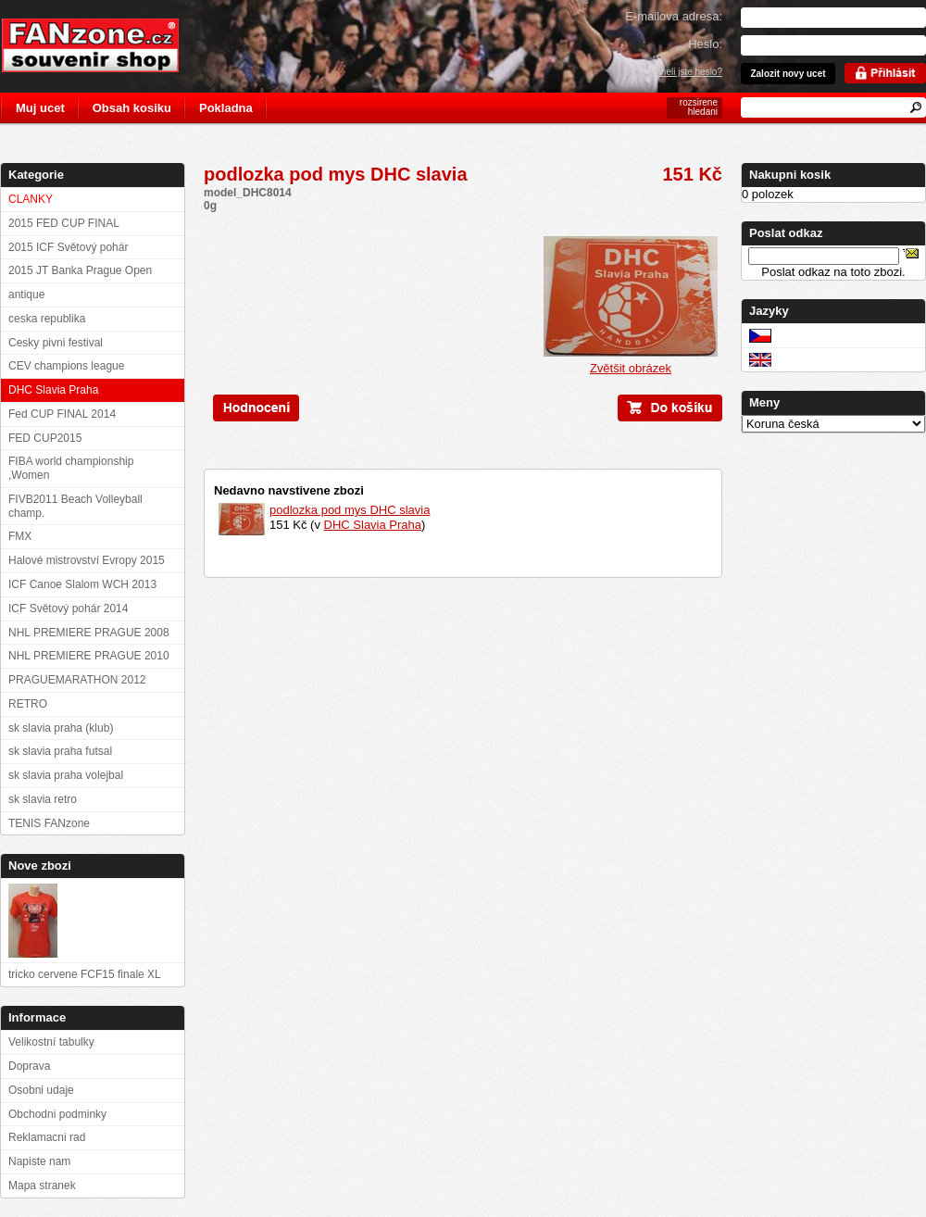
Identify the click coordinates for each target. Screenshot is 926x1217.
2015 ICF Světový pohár (68, 247)
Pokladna (226, 108)
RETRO (27, 703)
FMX (19, 536)
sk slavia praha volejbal (65, 775)
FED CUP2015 (44, 438)
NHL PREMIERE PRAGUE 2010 (88, 655)
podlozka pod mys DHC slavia (349, 510)
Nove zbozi (39, 865)
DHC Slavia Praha (373, 525)
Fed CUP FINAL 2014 (62, 414)
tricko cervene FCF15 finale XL (84, 974)
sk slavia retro (42, 799)
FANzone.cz (104, 45)
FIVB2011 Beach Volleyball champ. (75, 506)
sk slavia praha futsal (60, 751)
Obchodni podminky (57, 1114)
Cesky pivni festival (55, 342)
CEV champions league (66, 365)
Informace (37, 1017)
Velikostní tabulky (51, 1041)
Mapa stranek (42, 1185)
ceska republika (46, 318)
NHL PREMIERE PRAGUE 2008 (88, 632)
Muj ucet (40, 108)
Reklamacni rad (46, 1137)
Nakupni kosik (790, 175)
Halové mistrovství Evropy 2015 (86, 560)
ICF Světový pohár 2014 (68, 608)
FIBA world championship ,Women (70, 468)
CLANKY (30, 199)
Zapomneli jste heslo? (677, 72)
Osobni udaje (41, 1090)
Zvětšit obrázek (631, 362)
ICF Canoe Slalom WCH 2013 (82, 584)
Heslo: (705, 44)
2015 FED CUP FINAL (63, 223)
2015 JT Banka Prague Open (80, 270)
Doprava (29, 1066)
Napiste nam (39, 1161)
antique (26, 294)
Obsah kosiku (132, 108)
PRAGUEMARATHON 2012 (76, 679)
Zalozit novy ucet (787, 74)
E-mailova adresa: (673, 16)
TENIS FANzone (49, 823)
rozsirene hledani (699, 107)
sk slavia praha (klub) (60, 727)
